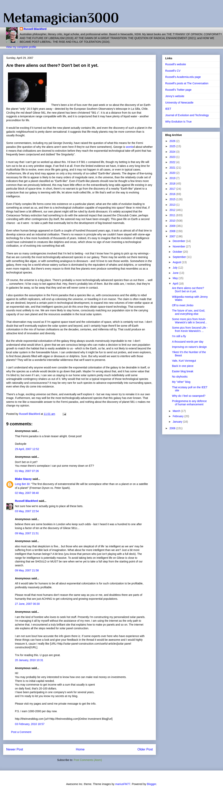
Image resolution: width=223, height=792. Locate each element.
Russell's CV (173, 70)
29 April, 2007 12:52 (27, 449)
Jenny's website (174, 96)
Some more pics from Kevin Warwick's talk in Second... (189, 321)
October (178, 251)
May (175, 278)
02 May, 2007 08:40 (27, 492)
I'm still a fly (179, 336)
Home (80, 749)
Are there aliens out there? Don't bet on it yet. (188, 289)
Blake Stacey (23, 478)
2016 (172, 194)
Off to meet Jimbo (182, 305)
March (177, 411)
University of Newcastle (179, 102)
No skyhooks (180, 376)
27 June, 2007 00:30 (27, 603)
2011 (172, 215)
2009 (172, 225)
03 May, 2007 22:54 (27, 511)
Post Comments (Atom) (88, 760)
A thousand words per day (187, 341)
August (177, 262)
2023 (172, 156)
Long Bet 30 (22, 484)
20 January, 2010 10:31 (29, 660)
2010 (172, 220)
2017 (172, 188)
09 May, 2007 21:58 (27, 570)
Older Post (145, 749)
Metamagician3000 (61, 17)
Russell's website (175, 64)
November (179, 246)
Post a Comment (21, 732)
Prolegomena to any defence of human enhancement (189, 402)
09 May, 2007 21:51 (27, 533)
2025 (172, 146)
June (176, 272)
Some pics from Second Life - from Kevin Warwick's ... (190, 329)
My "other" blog (181, 381)
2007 (172, 236)
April (176, 283)
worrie (129, 146)
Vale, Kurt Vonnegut (184, 360)
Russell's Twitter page (178, 89)
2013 (172, 204)
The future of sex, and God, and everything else (188, 312)
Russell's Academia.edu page (183, 76)
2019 (172, 178)
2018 (172, 183)
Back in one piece (183, 365)
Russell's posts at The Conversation (186, 83)
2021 (172, 167)
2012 (172, 209)
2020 (172, 172)
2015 (172, 199)
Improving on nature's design (189, 346)
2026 (172, 141)
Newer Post (14, 749)
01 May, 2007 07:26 (27, 471)
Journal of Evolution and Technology (187, 115)
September (180, 256)
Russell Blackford (35, 28)
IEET (168, 108)
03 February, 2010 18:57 (29, 724)
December (179, 241)
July (175, 267)
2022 (172, 162)
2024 (172, 151)
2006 (172, 428)
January (178, 421)
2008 (172, 231)
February (178, 416)
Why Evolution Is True (178, 121)
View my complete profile (21, 47)
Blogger (151, 784)
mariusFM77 (122, 784)
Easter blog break (182, 371)
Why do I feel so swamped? (188, 395)
